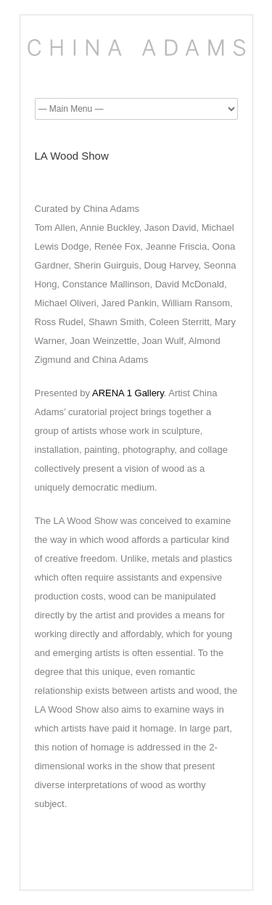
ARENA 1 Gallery (128, 393)
